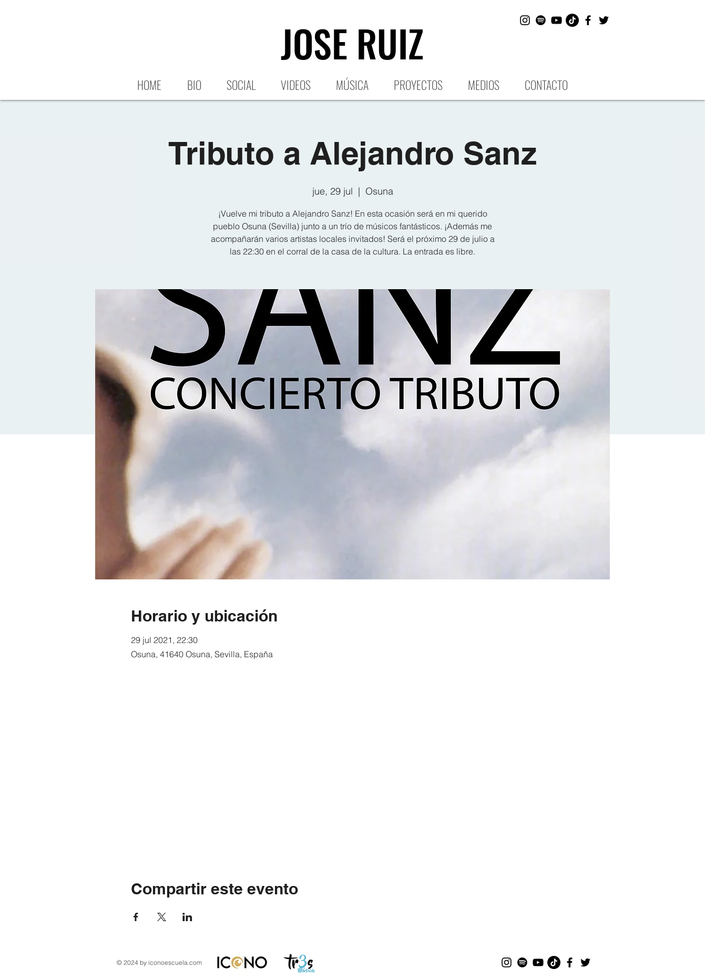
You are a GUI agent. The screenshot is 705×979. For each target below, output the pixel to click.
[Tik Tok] (572, 20)
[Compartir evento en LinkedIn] (187, 917)
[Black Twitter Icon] (603, 20)
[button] (418, 84)
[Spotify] (540, 20)
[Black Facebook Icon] (588, 20)
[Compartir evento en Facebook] (136, 917)
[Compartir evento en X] (162, 917)
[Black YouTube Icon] (556, 20)
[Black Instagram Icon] (525, 20)
